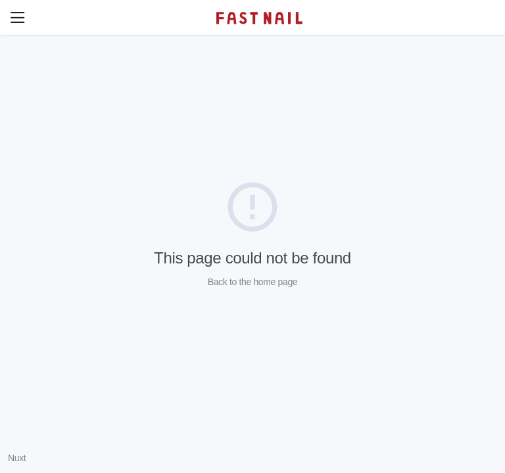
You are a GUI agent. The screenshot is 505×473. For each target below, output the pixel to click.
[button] (17, 17)
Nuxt (17, 458)
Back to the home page (253, 282)
